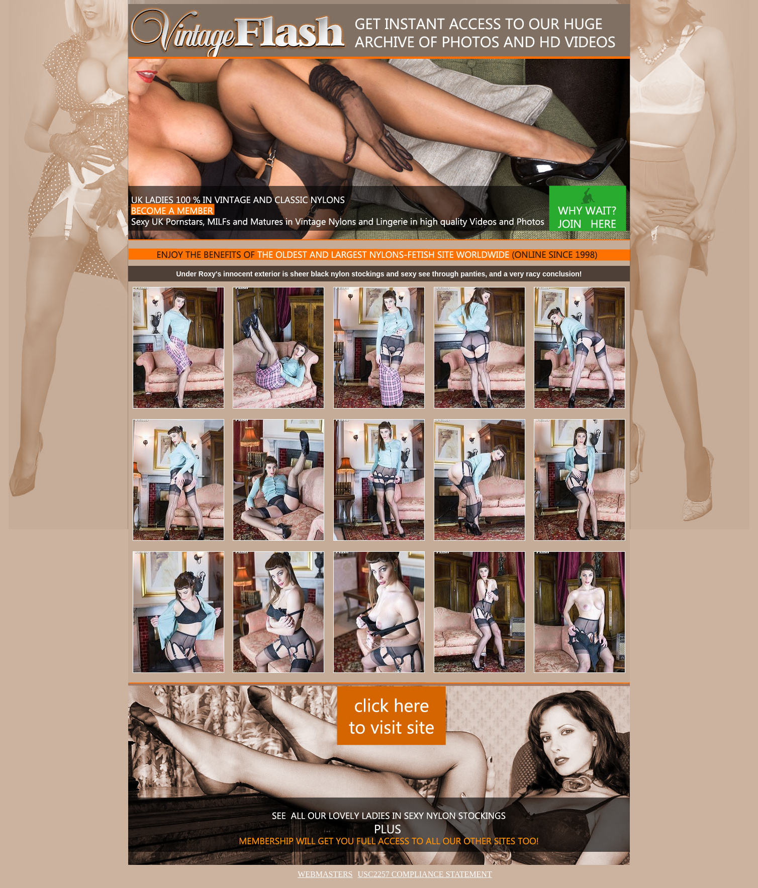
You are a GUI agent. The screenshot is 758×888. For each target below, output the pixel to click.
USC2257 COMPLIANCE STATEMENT (425, 874)
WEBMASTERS (325, 874)
